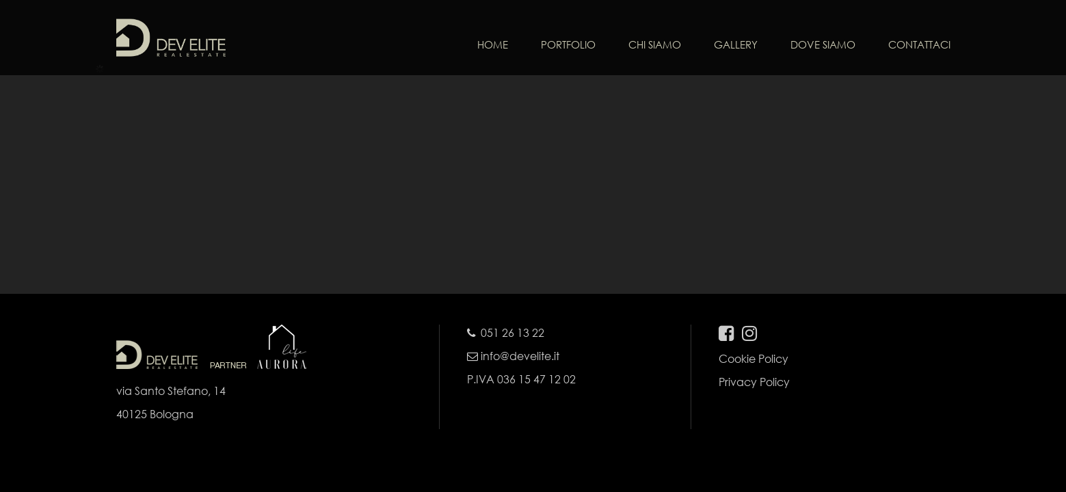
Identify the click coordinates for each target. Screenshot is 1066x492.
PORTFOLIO (568, 44)
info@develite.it (513, 355)
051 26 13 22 (512, 332)
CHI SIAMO (654, 44)
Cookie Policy (753, 358)
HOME (492, 44)
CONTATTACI (919, 44)
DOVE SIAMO (822, 44)
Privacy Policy (754, 381)
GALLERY (736, 44)
